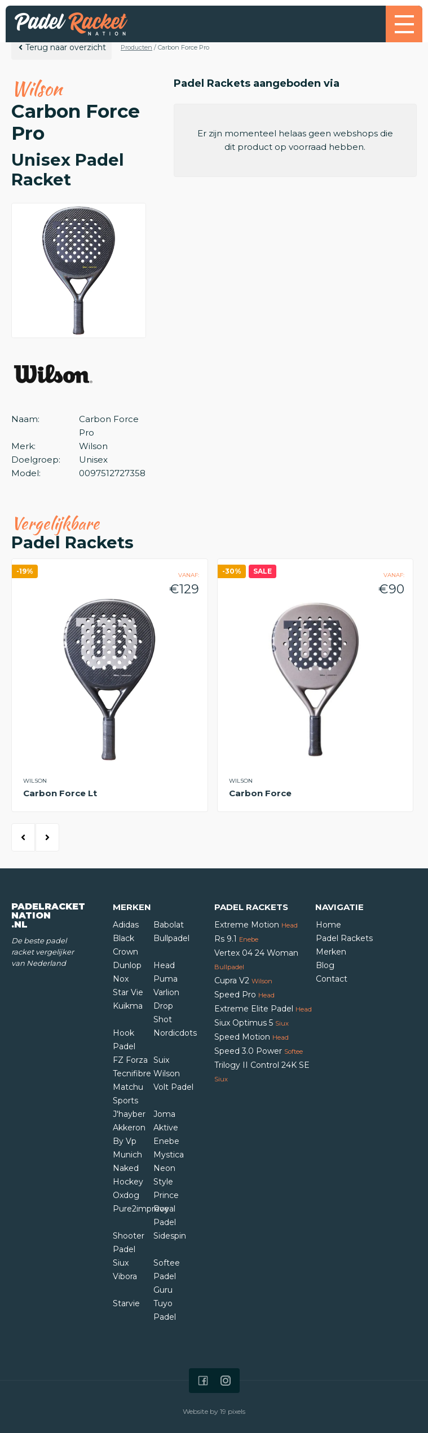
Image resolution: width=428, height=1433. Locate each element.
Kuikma (128, 1006)
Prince (166, 1195)
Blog (325, 965)
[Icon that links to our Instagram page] (225, 1380)
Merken (331, 952)
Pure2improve (141, 1209)
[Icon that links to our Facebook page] (203, 1380)
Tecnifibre (132, 1073)
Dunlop (127, 965)
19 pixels (232, 1411)
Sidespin (169, 1236)
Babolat (168, 925)
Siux (121, 1263)
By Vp (124, 1141)
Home (328, 925)
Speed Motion (251, 1037)
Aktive (165, 1128)
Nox (121, 979)
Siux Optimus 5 (251, 1023)
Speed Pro (244, 995)
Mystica (168, 1155)
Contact (331, 979)
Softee (166, 1263)
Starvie (126, 1303)
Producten (136, 47)
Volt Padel (173, 1087)
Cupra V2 (243, 980)
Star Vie (128, 992)
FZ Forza (130, 1060)
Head (164, 965)
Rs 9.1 (236, 939)
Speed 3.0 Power (258, 1051)
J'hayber (129, 1114)
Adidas (126, 925)
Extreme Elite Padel (263, 1009)
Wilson (166, 1073)
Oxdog (126, 1195)
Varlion (166, 992)
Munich (127, 1155)
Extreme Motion (256, 925)
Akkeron (129, 1128)
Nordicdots (175, 1033)
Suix (161, 1060)
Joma (164, 1114)
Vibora (125, 1276)
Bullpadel (171, 938)
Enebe (166, 1141)
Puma (165, 979)
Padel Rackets (344, 938)
